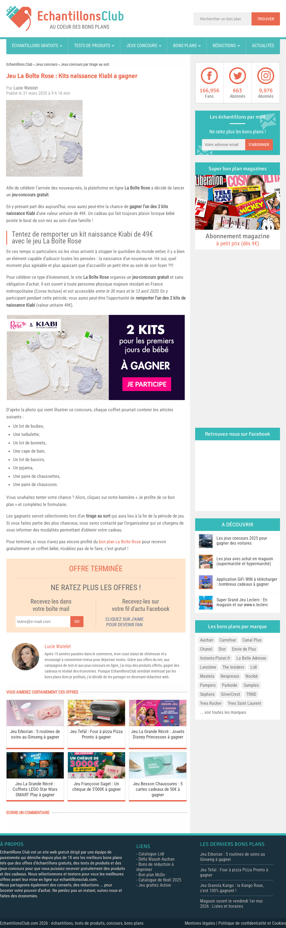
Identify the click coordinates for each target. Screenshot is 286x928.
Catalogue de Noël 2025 (159, 880)
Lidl (253, 667)
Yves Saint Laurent (244, 703)
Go (76, 621)
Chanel (206, 649)
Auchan (206, 640)
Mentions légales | (201, 923)
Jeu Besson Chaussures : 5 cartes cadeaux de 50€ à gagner (158, 789)
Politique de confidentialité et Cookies (252, 923)
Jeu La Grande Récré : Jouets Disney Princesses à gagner (157, 734)
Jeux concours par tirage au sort (85, 64)
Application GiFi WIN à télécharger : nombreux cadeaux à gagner (246, 582)
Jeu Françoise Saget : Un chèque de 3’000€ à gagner (96, 786)
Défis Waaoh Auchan (156, 859)
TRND (251, 694)
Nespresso (230, 676)
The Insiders (233, 667)
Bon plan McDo (151, 874)
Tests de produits (92, 45)
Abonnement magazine (238, 239)
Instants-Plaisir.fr (215, 658)
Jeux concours (141, 45)
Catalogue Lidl (151, 854)
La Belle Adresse (251, 658)
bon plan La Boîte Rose (120, 541)
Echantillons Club (19, 64)
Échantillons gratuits (35, 45)
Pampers (208, 685)
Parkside (229, 685)
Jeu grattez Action (154, 885)
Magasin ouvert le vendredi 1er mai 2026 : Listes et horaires (231, 903)
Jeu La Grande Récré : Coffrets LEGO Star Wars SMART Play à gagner (35, 789)
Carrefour (227, 640)
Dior (222, 649)
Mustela (207, 676)
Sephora (207, 694)
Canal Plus (251, 640)
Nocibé (251, 676)
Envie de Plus (244, 649)
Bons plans (185, 45)
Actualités (263, 45)
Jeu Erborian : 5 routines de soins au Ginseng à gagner (35, 734)
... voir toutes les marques (223, 712)
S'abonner (259, 144)
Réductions (224, 45)
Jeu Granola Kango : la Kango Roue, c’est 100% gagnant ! (232, 888)
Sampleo (251, 685)
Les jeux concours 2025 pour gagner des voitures (241, 541)
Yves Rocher (211, 703)
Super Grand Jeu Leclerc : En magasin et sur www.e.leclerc (242, 602)
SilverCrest (230, 694)
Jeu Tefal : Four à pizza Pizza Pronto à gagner (96, 734)
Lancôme (208, 667)
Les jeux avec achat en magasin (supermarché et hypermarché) (244, 561)
